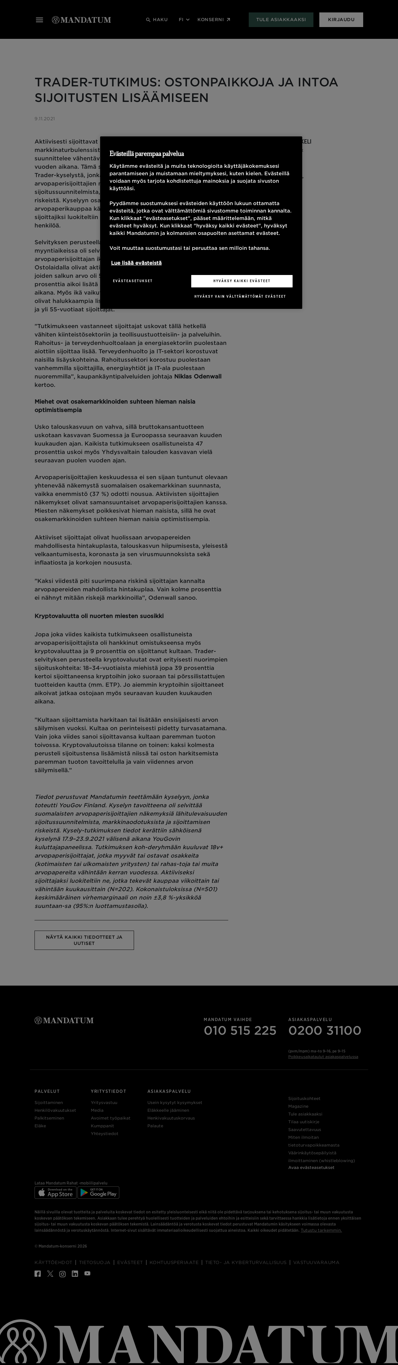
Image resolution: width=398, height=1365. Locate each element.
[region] (201, 222)
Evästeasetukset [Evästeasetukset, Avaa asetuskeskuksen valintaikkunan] (133, 281)
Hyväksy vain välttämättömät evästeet (240, 296)
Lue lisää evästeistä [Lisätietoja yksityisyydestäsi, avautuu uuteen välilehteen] (136, 263)
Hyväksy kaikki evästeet (242, 281)
